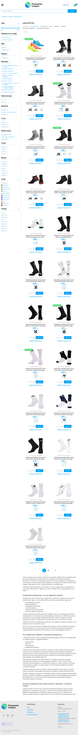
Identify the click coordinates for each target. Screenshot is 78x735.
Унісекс (4, 124)
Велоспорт (17, 16)
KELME (4, 164)
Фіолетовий (6, 199)
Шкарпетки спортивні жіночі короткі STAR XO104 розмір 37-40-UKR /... (35, 236)
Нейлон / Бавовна (7, 78)
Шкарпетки (5, 49)
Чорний (5, 205)
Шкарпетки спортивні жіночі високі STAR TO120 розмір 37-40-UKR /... (63, 103)
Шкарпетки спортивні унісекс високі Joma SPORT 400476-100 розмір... (64, 369)
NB (3, 168)
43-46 (4, 228)
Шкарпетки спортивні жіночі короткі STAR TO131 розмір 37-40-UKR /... (64, 191)
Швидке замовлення (35, 74)
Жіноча (4, 122)
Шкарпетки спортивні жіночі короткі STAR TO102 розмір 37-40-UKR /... (35, 191)
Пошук (72, 11)
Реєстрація (30, 709)
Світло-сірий (6, 193)
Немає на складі (7, 39)
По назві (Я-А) (43, 26)
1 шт (4, 99)
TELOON (5, 173)
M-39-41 (5, 217)
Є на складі (5, 37)
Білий (4, 183)
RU (64, 5)
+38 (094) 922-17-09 (63, 716)
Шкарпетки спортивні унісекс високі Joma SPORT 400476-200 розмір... (35, 413)
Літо (4, 151)
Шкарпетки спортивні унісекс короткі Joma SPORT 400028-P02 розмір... (64, 502)
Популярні (56, 26)
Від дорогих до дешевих (43, 28)
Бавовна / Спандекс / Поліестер (8, 76)
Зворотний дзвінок (32, 714)
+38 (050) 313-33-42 (63, 713)
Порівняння (30, 712)
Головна (4, 16)
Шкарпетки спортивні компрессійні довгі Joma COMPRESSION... (63, 236)
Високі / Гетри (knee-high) (9, 112)
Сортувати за (26, 26)
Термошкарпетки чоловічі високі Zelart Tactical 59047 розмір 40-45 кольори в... (64, 58)
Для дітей (5, 139)
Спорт (10, 16)
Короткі (4, 57)
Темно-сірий (6, 195)
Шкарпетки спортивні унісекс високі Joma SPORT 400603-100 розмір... (35, 458)
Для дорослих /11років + (9, 137)
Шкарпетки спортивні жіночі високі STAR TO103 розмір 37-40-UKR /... (35, 103)
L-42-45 (4, 221)
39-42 (4, 226)
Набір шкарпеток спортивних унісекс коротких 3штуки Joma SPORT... (35, 58)
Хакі (4, 201)
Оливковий (5, 187)
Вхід (28, 707)
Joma (4, 161)
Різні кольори (6, 189)
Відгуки (39, 56)
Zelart (4, 175)
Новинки (63, 26)
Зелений (5, 185)
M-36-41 (5, 215)
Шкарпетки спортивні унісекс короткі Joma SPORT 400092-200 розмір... (36, 546)
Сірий (4, 191)
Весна (4, 147)
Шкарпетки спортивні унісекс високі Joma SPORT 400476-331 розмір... (64, 413)
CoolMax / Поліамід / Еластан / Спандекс (10, 66)
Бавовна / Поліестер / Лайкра (10, 73)
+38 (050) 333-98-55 (63, 720)
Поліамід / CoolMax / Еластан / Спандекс (10, 84)
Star (4, 170)
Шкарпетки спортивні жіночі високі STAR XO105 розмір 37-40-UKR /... (63, 147)
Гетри (4, 47)
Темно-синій (6, 197)
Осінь (4, 153)
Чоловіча (5, 127)
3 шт (4, 102)
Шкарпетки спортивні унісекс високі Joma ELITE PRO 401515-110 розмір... (35, 325)
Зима (4, 149)
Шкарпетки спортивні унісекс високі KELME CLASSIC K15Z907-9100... (35, 502)
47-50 (4, 230)
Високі (4, 110)
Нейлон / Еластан (7, 81)
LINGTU (5, 166)
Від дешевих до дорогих (29, 28)
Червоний (5, 203)
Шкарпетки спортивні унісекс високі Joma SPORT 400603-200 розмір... (64, 458)
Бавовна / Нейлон (7, 68)
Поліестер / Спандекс (8, 92)
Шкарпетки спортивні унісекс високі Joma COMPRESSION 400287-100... (36, 280)
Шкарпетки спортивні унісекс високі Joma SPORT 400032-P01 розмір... (64, 325)
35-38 (4, 224)
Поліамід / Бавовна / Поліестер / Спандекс (8, 87)
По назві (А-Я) (34, 26)
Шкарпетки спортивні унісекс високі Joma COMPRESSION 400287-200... (64, 280)
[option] (35, 65)
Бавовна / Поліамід (7, 71)
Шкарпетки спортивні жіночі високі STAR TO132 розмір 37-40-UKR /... (35, 147)
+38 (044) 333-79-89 (63, 715)
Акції (50, 26)
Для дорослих (6, 134)
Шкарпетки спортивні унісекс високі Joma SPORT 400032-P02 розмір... (35, 369)
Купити (39, 71)
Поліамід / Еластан (7, 89)
